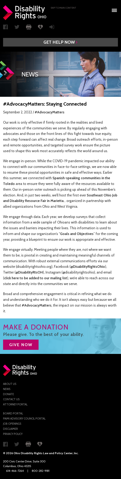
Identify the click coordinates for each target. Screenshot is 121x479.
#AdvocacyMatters (49, 112)
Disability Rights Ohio (25, 12)
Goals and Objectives (77, 234)
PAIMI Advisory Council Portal (24, 418)
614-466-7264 (15, 471)
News (6, 389)
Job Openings (12, 423)
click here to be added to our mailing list (35, 278)
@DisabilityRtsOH (29, 272)
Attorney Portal (15, 404)
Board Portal (13, 413)
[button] (60, 42)
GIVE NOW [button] (20, 344)
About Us (9, 383)
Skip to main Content (63, 7)
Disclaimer (10, 428)
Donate (8, 394)
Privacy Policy (13, 434)
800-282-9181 (40, 471)
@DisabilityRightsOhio (88, 267)
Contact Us (11, 399)
